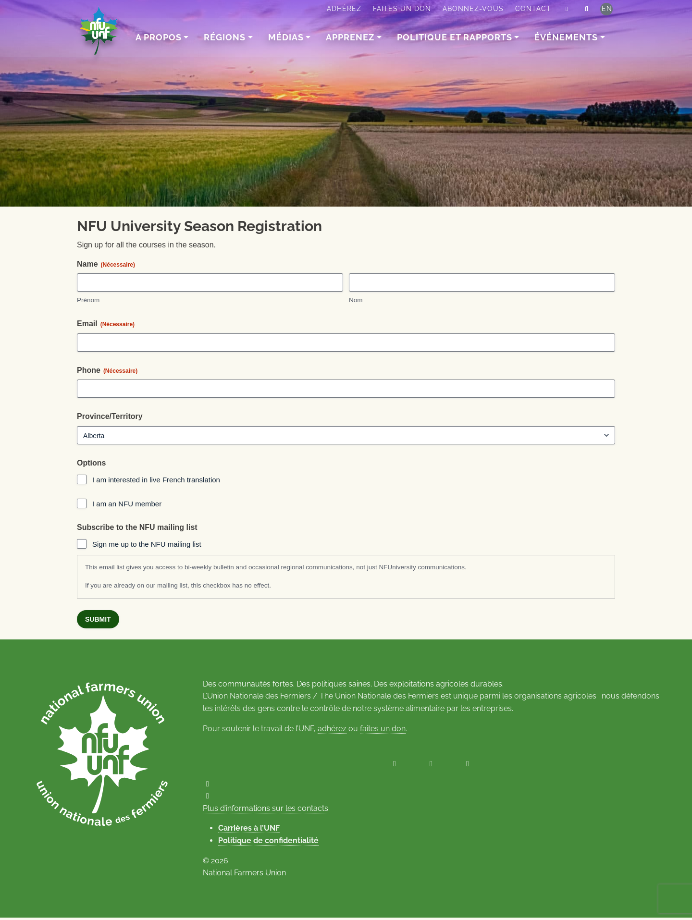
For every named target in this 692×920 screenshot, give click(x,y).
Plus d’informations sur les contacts (265, 810)
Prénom (88, 302)
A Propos (159, 37)
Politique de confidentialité (268, 842)
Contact (533, 8)
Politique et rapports (454, 37)
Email (106, 325)
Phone (107, 372)
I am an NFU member (126, 505)
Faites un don (402, 8)
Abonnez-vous (473, 8)
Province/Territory (110, 418)
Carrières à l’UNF (249, 830)
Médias (286, 37)
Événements (566, 37)
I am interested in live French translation (156, 482)
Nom (356, 302)
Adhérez (344, 8)
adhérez (332, 730)
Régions (225, 37)
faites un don (383, 730)
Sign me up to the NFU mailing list (146, 545)
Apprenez (350, 37)
